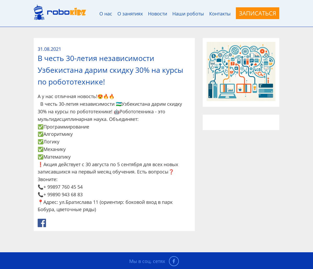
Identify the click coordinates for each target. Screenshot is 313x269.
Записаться (257, 13)
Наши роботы (188, 13)
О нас (105, 13)
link (42, 223)
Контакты (220, 13)
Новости (157, 13)
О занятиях (130, 13)
